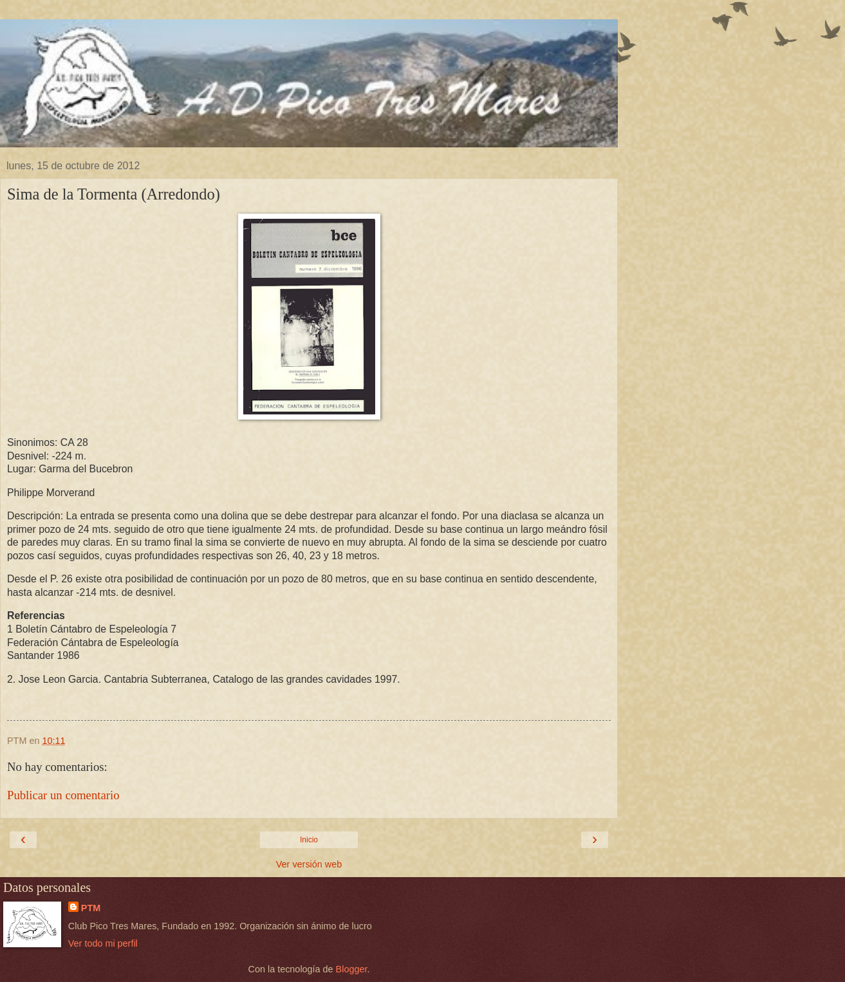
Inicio (309, 839)
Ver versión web (309, 864)
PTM (90, 908)
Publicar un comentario (63, 795)
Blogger (351, 969)
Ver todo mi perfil (103, 943)
